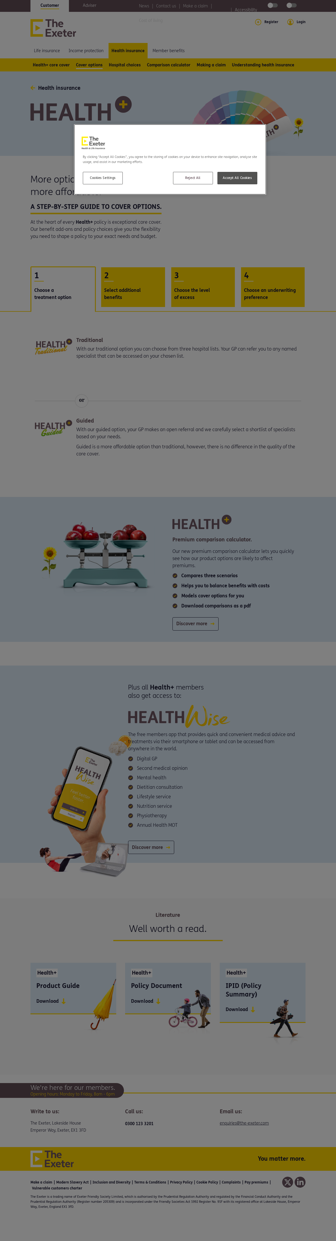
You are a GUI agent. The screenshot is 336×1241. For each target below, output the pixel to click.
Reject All (193, 178)
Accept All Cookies (237, 178)
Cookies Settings (103, 178)
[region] (170, 159)
